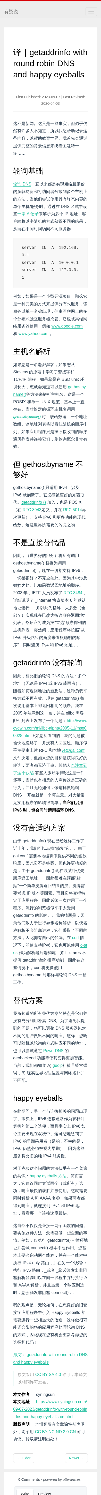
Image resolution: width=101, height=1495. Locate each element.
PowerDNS (53, 1050)
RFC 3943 (32, 510)
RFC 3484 (73, 593)
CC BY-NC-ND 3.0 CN (55, 1432)
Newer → (76, 1458)
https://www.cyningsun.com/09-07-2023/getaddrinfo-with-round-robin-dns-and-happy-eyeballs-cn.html (50, 1409)
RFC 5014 (72, 510)
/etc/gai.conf (73, 750)
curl (75, 937)
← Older (23, 1458)
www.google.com (67, 326)
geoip (58, 1065)
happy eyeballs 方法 (48, 1176)
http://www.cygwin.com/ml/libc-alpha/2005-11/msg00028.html (50, 728)
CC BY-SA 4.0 (48, 1374)
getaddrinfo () (33, 502)
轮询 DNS (22, 184)
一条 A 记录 (28, 214)
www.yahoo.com (34, 333)
